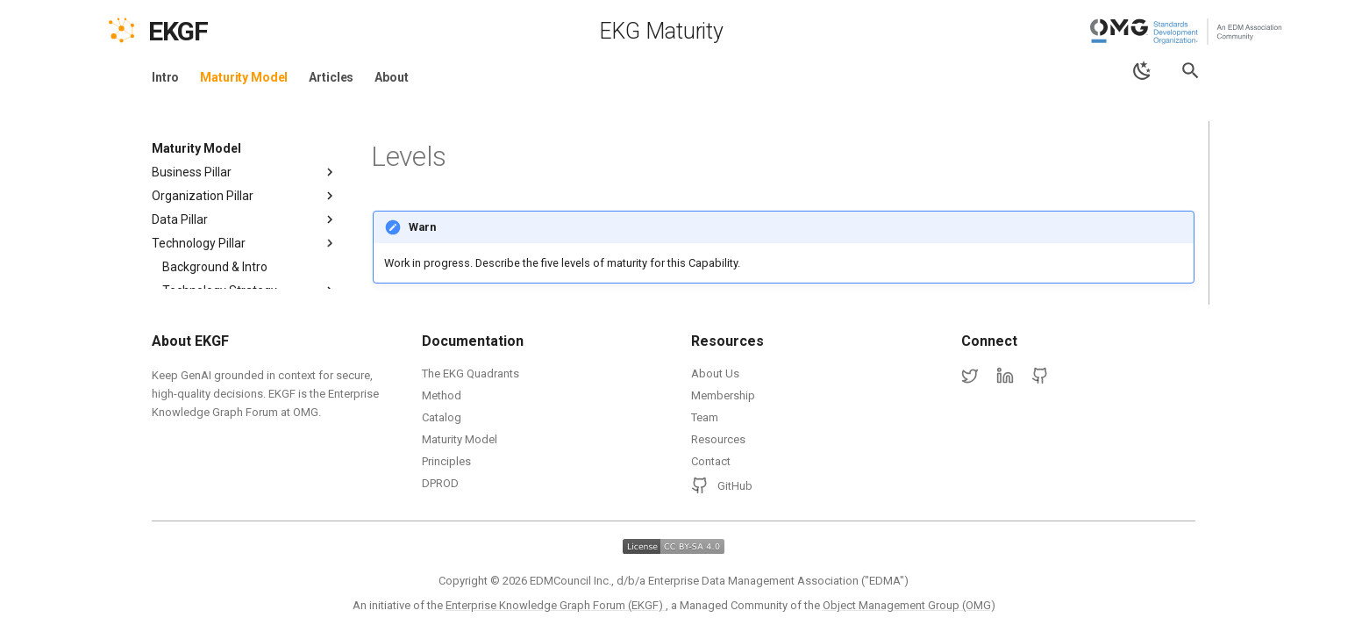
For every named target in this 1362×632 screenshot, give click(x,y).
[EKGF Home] (193, 31)
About (391, 77)
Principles (446, 461)
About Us (715, 373)
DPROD (440, 483)
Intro (165, 77)
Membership (723, 395)
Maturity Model (244, 77)
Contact (711, 461)
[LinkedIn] (1005, 376)
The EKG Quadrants (470, 373)
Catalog (441, 417)
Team (704, 417)
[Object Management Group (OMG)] (1187, 31)
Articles (331, 77)
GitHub (721, 485)
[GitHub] (1040, 376)
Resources (718, 439)
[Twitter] (970, 376)
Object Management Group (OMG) (909, 605)
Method (441, 395)
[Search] (1190, 70)
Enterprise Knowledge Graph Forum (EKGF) (556, 605)
